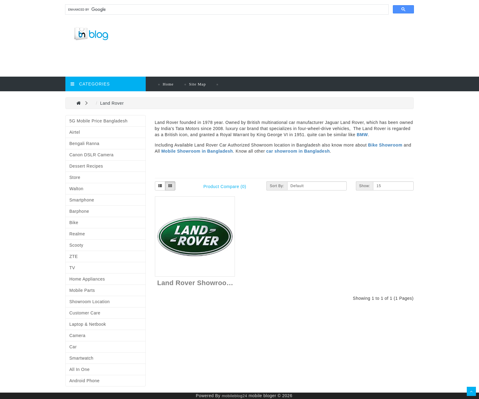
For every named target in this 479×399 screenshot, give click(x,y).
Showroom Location (89, 301)
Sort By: (277, 186)
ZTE (73, 256)
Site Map (197, 84)
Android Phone (84, 380)
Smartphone (81, 200)
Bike (73, 222)
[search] (226, 9)
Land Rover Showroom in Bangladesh (219, 283)
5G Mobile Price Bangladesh (98, 120)
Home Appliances (87, 279)
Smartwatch (81, 358)
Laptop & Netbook (87, 324)
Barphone (79, 211)
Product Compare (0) (224, 186)
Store (74, 177)
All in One (79, 369)
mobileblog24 (234, 396)
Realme (77, 233)
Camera (77, 335)
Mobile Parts (82, 290)
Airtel (74, 132)
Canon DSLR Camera (91, 154)
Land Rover (112, 103)
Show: (364, 186)
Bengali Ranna (84, 143)
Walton (76, 188)
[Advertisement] (198, 61)
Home (168, 84)
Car (73, 346)
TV (72, 267)
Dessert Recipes (86, 166)
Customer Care (84, 312)
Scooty (76, 245)
